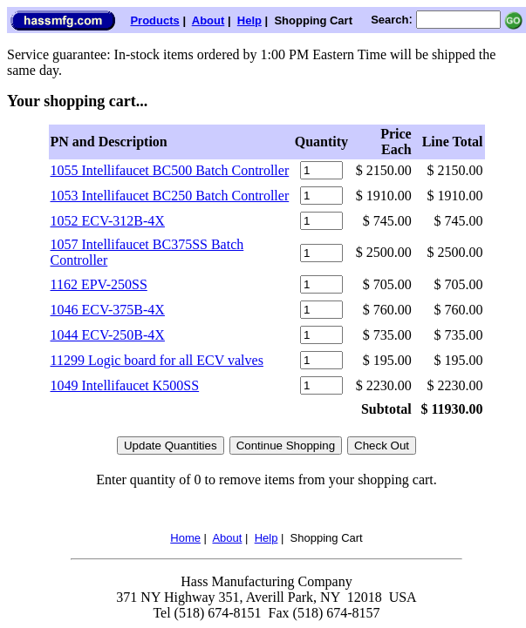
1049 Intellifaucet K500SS (125, 385)
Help (249, 20)
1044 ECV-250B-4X (108, 335)
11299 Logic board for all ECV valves (157, 360)
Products (154, 20)
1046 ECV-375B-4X (108, 309)
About (208, 20)
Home (185, 537)
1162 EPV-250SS (99, 284)
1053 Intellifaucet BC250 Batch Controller (170, 195)
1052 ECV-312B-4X (108, 220)
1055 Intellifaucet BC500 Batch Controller (170, 170)
